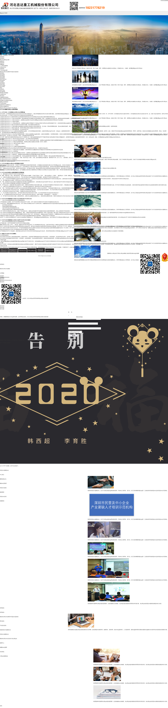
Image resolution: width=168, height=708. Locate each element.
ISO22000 (2, 78)
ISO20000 (2, 83)
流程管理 (2, 62)
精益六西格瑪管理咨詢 (5, 98)
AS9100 (2, 89)
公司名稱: (70, 321)
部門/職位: (70, 326)
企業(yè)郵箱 (123, 253)
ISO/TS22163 (3, 79)
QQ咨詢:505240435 (4, 277)
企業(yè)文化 (3, 67)
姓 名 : (70, 312)
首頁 (1, 705)
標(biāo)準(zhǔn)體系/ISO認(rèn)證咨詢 (9, 71)
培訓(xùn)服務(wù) (4, 470)
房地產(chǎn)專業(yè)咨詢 (6, 100)
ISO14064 (2, 86)
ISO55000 (2, 80)
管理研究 (2, 264)
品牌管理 (2, 68)
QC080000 (2, 91)
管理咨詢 (2, 608)
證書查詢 (109, 253)
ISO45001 (2, 75)
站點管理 (129, 253)
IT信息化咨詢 (3, 103)
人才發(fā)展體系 (4, 65)
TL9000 (2, 81)
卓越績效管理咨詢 (4, 97)
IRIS (1, 87)
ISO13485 (2, 76)
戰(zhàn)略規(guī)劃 (4, 59)
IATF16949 (2, 85)
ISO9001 (2, 73)
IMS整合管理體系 (4, 92)
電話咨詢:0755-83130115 (6, 280)
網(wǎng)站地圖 (135, 253)
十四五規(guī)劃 (3, 70)
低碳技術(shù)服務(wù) (5, 104)
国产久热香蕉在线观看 (5, 342)
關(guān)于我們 (3, 13)
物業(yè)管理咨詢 (4, 101)
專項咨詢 (2, 95)
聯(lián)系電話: (79, 317)
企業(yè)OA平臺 (116, 253)
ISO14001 (2, 74)
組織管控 (2, 61)
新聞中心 (2, 643)
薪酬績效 (2, 64)
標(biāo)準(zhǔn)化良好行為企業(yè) (8, 108)
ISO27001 (2, 84)
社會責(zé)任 (3, 94)
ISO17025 (2, 90)
